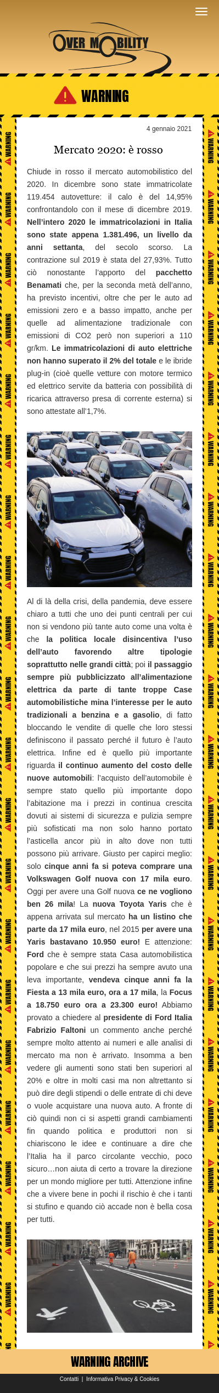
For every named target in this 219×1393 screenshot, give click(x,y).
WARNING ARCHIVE (110, 1361)
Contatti (69, 1379)
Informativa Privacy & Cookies (122, 1379)
